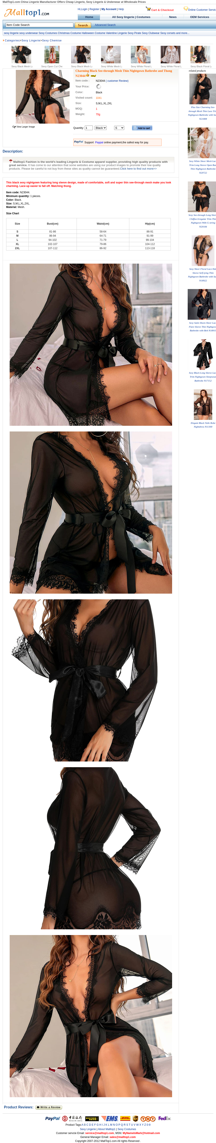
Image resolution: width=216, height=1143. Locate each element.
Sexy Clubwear (151, 33)
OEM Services (199, 17)
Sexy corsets (167, 33)
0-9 (148, 1124)
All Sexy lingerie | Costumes (131, 17)
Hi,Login (82, 9)
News (173, 17)
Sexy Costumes (48, 33)
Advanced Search (105, 25)
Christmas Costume (69, 33)
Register (94, 9)
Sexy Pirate (134, 33)
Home (88, 17)
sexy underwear (28, 33)
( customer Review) (117, 80)
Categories (12, 40)
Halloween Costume (93, 33)
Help (121, 9)
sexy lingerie (11, 33)
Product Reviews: (19, 1107)
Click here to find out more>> (138, 168)
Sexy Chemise (52, 40)
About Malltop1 (106, 1129)
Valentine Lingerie (116, 33)
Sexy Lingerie (31, 40)
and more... (182, 33)
